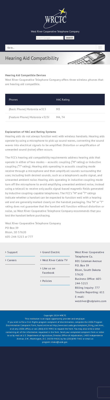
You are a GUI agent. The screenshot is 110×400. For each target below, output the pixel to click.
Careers (12, 260)
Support (12, 252)
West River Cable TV (55, 260)
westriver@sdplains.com (90, 301)
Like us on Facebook (48, 271)
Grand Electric (51, 252)
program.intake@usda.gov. (55, 342)
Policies (47, 281)
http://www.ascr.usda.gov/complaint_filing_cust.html (78, 325)
